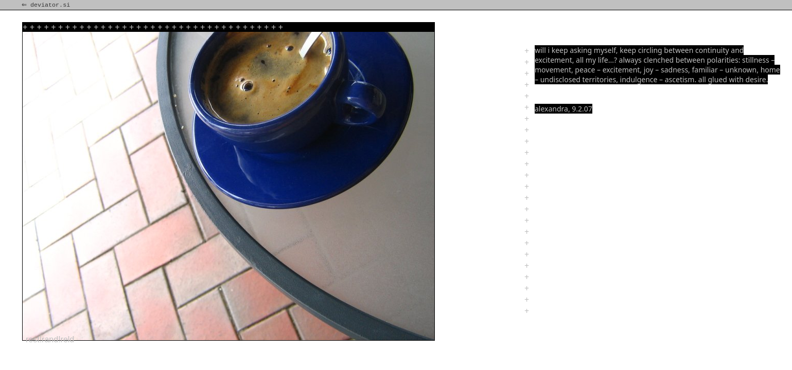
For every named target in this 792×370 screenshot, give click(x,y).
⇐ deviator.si (47, 5)
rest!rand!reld (50, 339)
